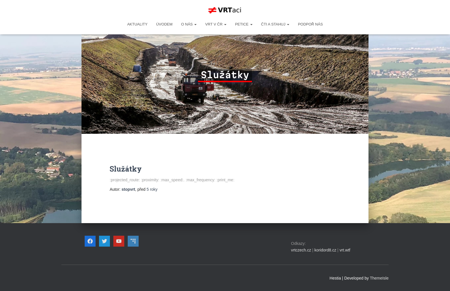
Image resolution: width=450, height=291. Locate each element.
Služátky (126, 169)
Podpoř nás (310, 24)
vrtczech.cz (301, 250)
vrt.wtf (345, 250)
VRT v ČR (215, 24)
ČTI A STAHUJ (275, 24)
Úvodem (164, 24)
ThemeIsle (379, 278)
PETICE (244, 24)
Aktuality (137, 24)
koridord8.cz (325, 250)
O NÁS (189, 24)
